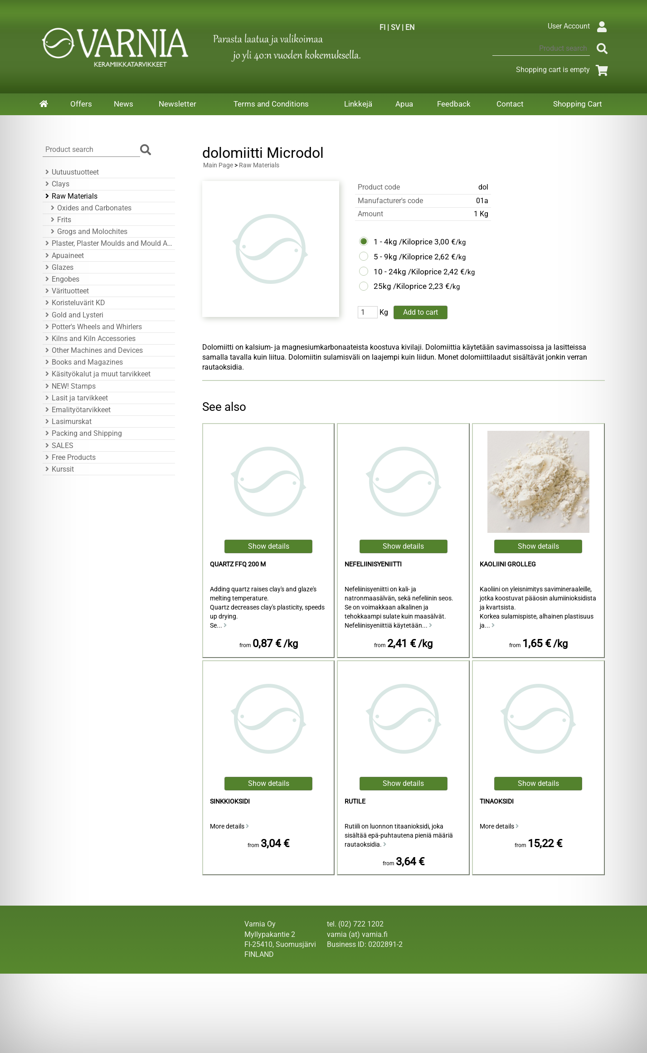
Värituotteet (66, 291)
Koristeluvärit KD (74, 302)
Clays (56, 184)
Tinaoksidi (497, 801)
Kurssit (58, 469)
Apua (404, 103)
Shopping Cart (577, 103)
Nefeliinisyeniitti (373, 564)
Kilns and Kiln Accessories (89, 338)
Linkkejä (358, 103)
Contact (510, 103)
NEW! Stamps (69, 386)
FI (382, 27)
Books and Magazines (83, 362)
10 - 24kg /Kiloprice (408, 271)
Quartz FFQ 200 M (238, 564)
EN (409, 27)
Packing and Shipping (82, 433)
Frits (59, 219)
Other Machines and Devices (93, 350)
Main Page (218, 165)
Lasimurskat (67, 421)
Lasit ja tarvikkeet (75, 398)
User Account (580, 26)
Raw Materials (70, 196)
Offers (81, 103)
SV (395, 27)
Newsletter (177, 103)
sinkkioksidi (230, 801)
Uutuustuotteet (71, 172)
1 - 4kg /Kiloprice (403, 241)
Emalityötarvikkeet (77, 409)
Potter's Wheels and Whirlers (92, 326)
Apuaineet (63, 255)
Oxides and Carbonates (89, 208)
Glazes (58, 267)
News (123, 103)
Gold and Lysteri (73, 315)
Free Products (69, 457)
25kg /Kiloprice (400, 286)
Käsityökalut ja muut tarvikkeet (97, 374)
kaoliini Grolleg (508, 564)
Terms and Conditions (271, 103)
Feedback (454, 103)
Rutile (355, 801)
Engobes (61, 279)
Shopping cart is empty (564, 69)
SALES (58, 445)
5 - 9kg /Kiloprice (403, 256)
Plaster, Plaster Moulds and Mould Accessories (107, 243)
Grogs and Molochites (87, 231)
